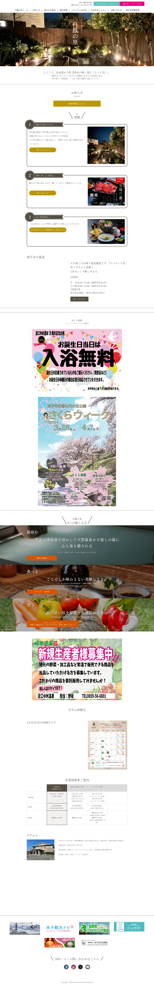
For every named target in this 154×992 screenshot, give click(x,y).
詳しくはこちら (43, 150)
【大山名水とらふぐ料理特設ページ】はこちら (48, 230)
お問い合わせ (116, 10)
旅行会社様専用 (132, 10)
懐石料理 (63, 10)
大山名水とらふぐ (98, 10)
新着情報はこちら (76, 104)
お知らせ (36, 10)
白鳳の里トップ (21, 10)
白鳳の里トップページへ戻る (132, 3)
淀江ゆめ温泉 (50, 10)
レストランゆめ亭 (79, 10)
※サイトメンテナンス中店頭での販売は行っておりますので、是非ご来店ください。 (53, 624)
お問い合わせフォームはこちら (106, 3)
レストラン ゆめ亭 (42, 591)
